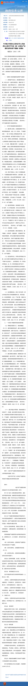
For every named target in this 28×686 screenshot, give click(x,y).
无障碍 (23, 1)
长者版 (26, 1)
